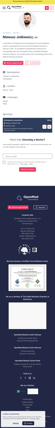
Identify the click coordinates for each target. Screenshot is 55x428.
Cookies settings (27, 402)
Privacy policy (27, 405)
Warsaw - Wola (9, 126)
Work (27, 410)
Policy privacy (24, 164)
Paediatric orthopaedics (11, 76)
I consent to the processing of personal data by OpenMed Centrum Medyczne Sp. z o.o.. (26, 163)
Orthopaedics (7, 79)
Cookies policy (27, 399)
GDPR (31, 164)
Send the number (27, 169)
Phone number (11, 156)
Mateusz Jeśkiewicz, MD (12, 123)
